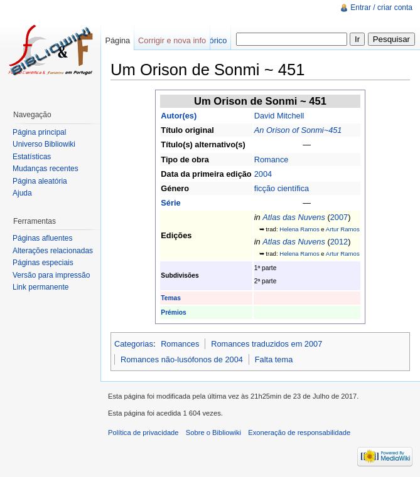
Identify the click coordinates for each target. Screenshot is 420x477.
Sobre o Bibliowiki (213, 432)
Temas (171, 298)
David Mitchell (279, 115)
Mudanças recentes (45, 168)
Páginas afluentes (42, 238)
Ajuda (22, 193)
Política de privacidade (143, 432)
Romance (271, 159)
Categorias (133, 344)
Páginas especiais (43, 262)
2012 (339, 241)
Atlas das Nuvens (293, 217)
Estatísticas (32, 156)
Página (117, 40)
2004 (263, 174)
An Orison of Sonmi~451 (298, 130)
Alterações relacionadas (53, 250)
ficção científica (282, 188)
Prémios (173, 312)
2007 (339, 217)
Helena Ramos (299, 229)
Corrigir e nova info (172, 40)
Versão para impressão (51, 275)
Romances (180, 344)
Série (170, 202)
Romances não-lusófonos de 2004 (182, 359)
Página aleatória (40, 181)
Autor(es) (179, 115)
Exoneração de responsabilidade (299, 432)
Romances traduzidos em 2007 (266, 344)
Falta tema (274, 359)
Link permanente (40, 287)
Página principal (39, 132)
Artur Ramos (343, 229)
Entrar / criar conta (381, 7)
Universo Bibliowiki (44, 144)
